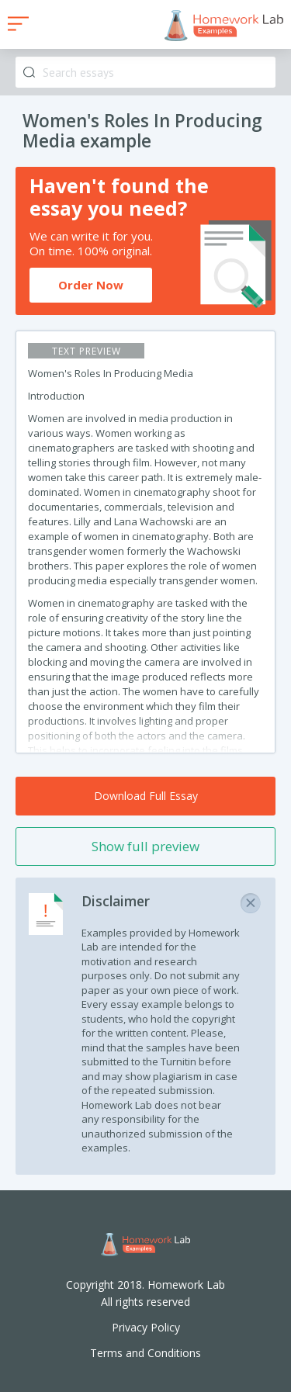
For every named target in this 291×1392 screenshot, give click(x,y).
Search (29, 72)
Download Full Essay (146, 795)
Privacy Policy (146, 1327)
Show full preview (145, 846)
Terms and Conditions (145, 1352)
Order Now (90, 285)
